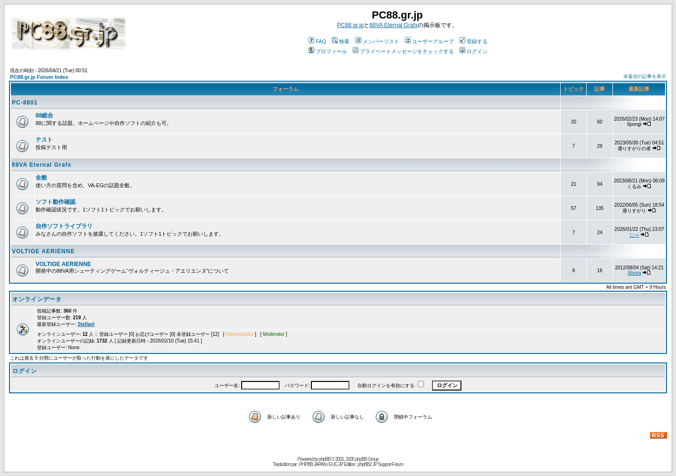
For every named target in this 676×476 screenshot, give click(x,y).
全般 (41, 177)
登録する (474, 41)
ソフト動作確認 (55, 202)
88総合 (44, 115)
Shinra (634, 273)
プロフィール (328, 51)
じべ (634, 235)
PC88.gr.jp (350, 25)
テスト (44, 139)
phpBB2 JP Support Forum (380, 464)
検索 (340, 41)
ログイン (474, 51)
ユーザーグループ (429, 41)
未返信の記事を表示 (644, 76)
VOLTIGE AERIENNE (43, 251)
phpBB (324, 459)
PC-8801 (25, 102)
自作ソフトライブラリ (64, 226)
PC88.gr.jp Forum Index (39, 77)
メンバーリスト (377, 41)
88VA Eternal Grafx (393, 25)
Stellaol (86, 324)
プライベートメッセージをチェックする (403, 51)
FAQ (317, 41)
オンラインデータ (37, 299)
